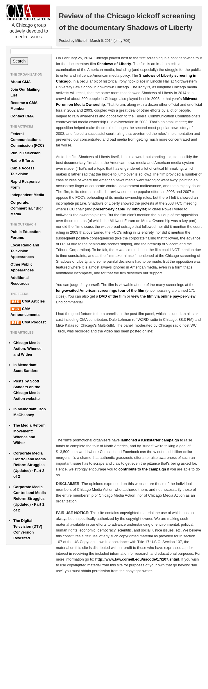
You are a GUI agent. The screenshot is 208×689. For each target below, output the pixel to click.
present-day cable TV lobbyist (119, 209)
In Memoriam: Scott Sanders (25, 368)
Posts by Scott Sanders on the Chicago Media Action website (26, 390)
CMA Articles (27, 301)
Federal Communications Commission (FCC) (27, 140)
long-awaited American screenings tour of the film (100, 290)
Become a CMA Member (23, 106)
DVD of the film (112, 296)
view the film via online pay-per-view (163, 296)
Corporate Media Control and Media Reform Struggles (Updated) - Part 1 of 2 (29, 498)
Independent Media (27, 195)
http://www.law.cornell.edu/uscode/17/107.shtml (137, 559)
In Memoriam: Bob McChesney (29, 412)
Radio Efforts (22, 160)
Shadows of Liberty (114, 64)
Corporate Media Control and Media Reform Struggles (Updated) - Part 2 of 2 (29, 465)
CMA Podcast (28, 322)
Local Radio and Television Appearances (24, 251)
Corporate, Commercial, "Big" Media (26, 208)
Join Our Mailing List (25, 92)
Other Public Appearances (22, 267)
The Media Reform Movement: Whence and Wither (29, 434)
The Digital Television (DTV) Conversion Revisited (27, 529)
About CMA (20, 82)
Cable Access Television (22, 171)
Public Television (25, 153)
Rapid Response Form (25, 184)
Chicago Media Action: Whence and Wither (27, 349)
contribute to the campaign (142, 469)
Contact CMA (22, 116)
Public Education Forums (25, 235)
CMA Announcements (25, 312)
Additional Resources (19, 280)
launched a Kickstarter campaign (150, 440)
